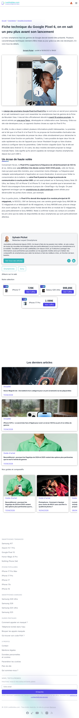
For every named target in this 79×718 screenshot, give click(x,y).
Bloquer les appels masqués (13, 631)
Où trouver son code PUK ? (13, 635)
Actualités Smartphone (25, 20)
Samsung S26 (7, 603)
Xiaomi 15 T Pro (8, 548)
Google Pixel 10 (8, 552)
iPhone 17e (6, 584)
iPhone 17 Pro (7, 576)
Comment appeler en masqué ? (15, 622)
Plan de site (6, 666)
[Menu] (76, 3)
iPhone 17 (6, 580)
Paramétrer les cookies (11, 661)
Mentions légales (9, 650)
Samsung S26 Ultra (10, 599)
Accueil (4, 20)
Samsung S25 (7, 612)
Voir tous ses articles (13, 261)
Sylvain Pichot (28, 50)
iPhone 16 (6, 589)
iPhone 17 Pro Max (9, 571)
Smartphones (9, 269)
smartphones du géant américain (39, 189)
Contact (5, 646)
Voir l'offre (30, 292)
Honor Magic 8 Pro (10, 557)
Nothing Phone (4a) (10, 561)
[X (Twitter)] (69, 260)
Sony (22, 269)
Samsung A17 (7, 543)
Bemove (53, 707)
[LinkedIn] (73, 260)
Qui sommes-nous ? (10, 670)
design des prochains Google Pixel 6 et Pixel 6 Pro (25, 111)
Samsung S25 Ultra (10, 608)
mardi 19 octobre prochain (60, 117)
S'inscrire (39, 692)
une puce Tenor (23, 120)
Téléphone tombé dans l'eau (13, 627)
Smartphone (12, 20)
